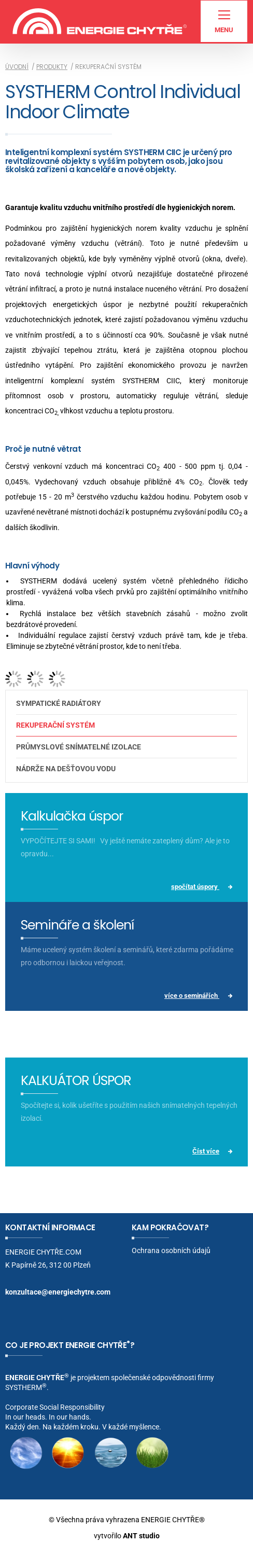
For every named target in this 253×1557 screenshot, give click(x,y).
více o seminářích (191, 995)
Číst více (205, 1151)
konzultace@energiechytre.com (57, 1292)
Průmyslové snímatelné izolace (78, 747)
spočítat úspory (195, 887)
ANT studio (141, 1536)
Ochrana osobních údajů (171, 1250)
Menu (224, 21)
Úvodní (17, 66)
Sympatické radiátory (58, 703)
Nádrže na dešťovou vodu (66, 768)
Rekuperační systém (55, 725)
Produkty (51, 66)
